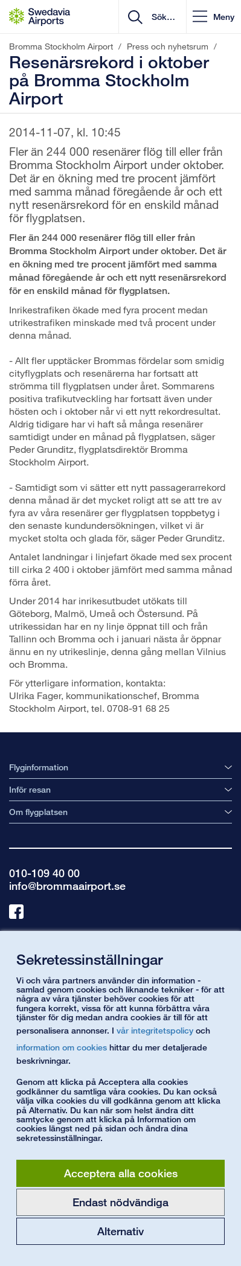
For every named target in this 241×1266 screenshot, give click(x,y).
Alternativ (120, 1231)
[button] (213, 16)
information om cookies (61, 1047)
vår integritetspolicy (155, 1030)
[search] (162, 17)
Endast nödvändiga (120, 1202)
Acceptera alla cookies (121, 1173)
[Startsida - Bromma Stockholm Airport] (39, 17)
